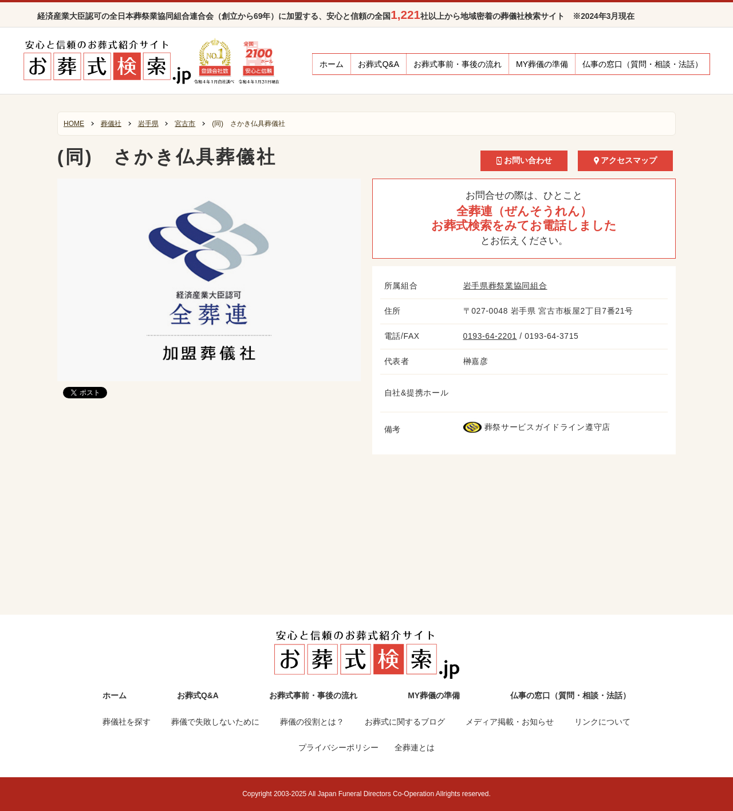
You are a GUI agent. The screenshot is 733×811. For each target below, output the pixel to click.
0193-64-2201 (490, 336)
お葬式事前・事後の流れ (457, 64)
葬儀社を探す (127, 722)
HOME (74, 124)
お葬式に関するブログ (405, 722)
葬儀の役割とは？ (312, 722)
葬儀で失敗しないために (215, 722)
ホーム (332, 64)
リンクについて (602, 722)
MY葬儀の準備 (542, 64)
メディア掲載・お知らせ (510, 722)
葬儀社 (111, 124)
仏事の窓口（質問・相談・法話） (642, 64)
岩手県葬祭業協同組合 (505, 286)
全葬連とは (415, 747)
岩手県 (148, 124)
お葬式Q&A (378, 64)
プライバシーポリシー (338, 747)
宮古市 (185, 124)
